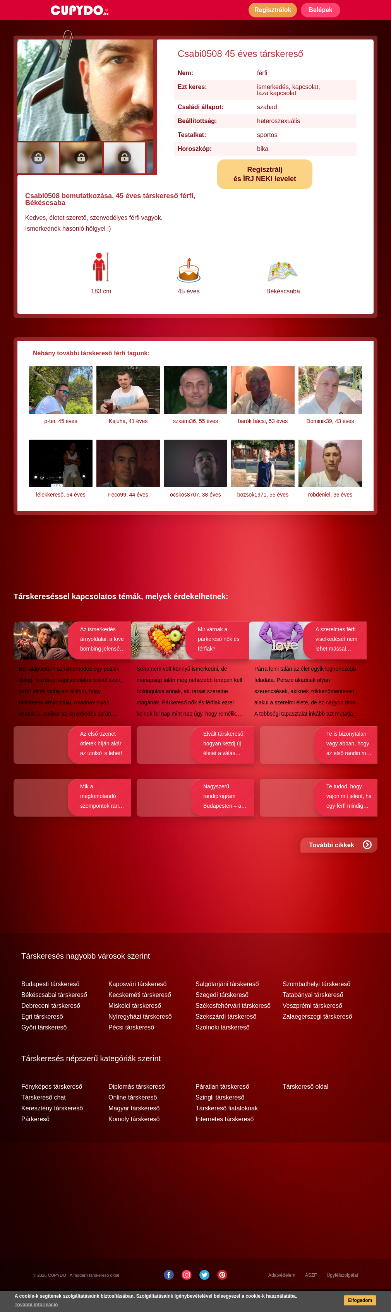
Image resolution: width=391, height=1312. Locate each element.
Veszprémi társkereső (312, 1027)
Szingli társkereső (220, 1118)
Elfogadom (359, 1300)
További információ (36, 1305)
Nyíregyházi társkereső (140, 1038)
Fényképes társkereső (51, 1108)
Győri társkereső (44, 1048)
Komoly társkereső (134, 1140)
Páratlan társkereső (222, 1108)
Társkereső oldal (305, 1108)
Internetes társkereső (225, 1140)
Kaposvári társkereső (137, 1005)
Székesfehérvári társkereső (233, 1027)
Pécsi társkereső (131, 1048)
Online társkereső (132, 1118)
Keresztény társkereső (52, 1129)
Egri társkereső (42, 1038)
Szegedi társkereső (222, 1016)
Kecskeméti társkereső (139, 1016)
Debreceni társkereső (50, 1027)
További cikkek (341, 868)
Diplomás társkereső (136, 1108)
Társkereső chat (43, 1118)
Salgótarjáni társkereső (227, 1005)
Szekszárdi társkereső (226, 1038)
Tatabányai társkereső (313, 1016)
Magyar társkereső (134, 1129)
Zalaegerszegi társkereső (317, 1038)
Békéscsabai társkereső (54, 1016)
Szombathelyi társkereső (316, 1005)
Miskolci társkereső (134, 1027)
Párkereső (35, 1140)
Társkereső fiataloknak (227, 1129)
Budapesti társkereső (50, 1005)
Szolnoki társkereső (223, 1048)
